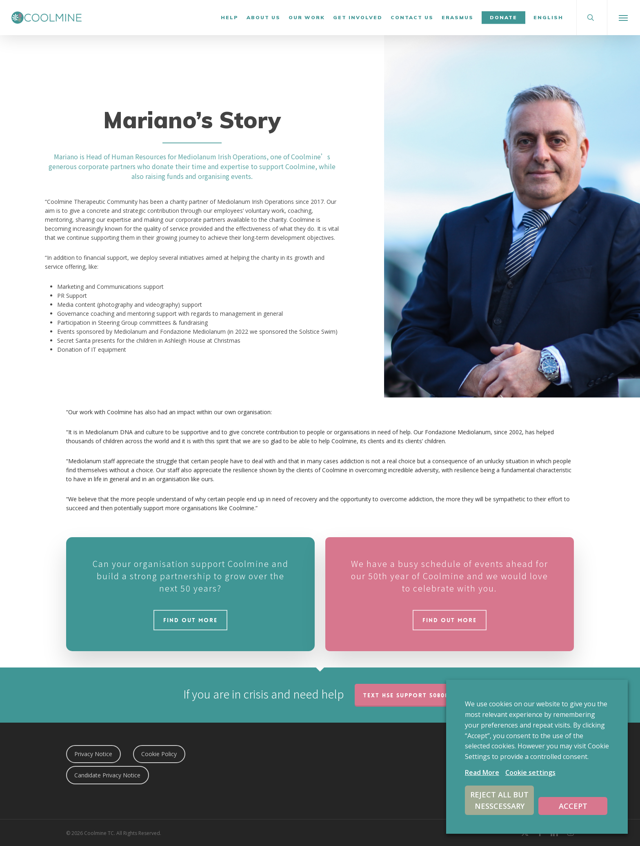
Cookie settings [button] (530, 772)
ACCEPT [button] (573, 806)
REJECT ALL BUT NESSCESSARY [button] (499, 800)
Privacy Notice (93, 754)
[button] (623, 17)
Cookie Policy (159, 754)
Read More (482, 772)
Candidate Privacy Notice (107, 775)
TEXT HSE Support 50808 (406, 695)
